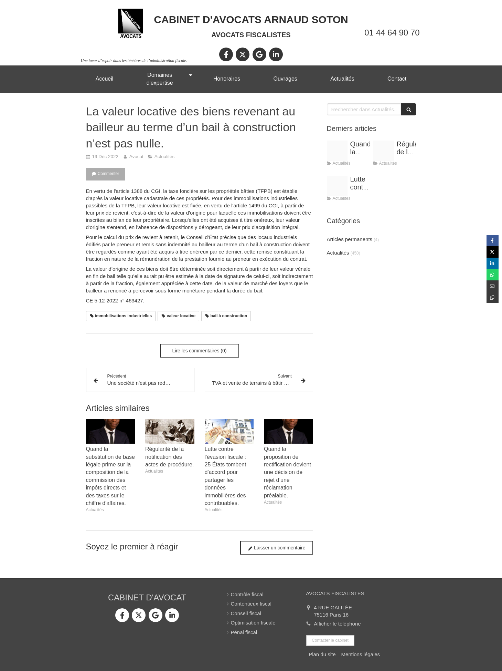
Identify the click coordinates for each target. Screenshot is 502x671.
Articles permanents (350, 239)
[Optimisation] (337, 186)
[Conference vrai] (383, 151)
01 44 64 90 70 (391, 32)
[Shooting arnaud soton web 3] (337, 151)
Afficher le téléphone (337, 624)
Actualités (338, 253)
